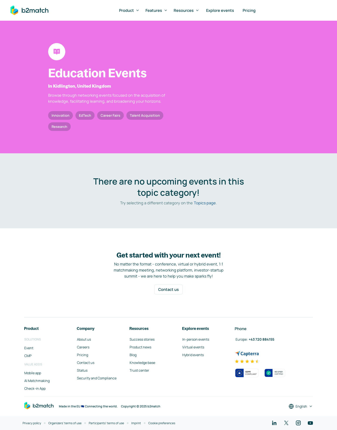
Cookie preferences (161, 423)
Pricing (249, 10)
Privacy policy (32, 423)
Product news (140, 347)
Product (129, 10)
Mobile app (32, 373)
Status (82, 370)
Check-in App (35, 388)
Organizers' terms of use (64, 423)
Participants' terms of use (106, 423)
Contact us (168, 289)
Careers (83, 347)
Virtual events (193, 347)
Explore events (220, 10)
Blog (133, 354)
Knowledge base (142, 362)
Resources (186, 10)
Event (28, 348)
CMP (28, 355)
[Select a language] (300, 406)
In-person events (195, 339)
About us (84, 339)
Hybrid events (193, 354)
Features (157, 10)
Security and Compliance (96, 378)
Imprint (136, 423)
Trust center (139, 370)
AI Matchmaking (37, 380)
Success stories (142, 339)
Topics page (205, 202)
